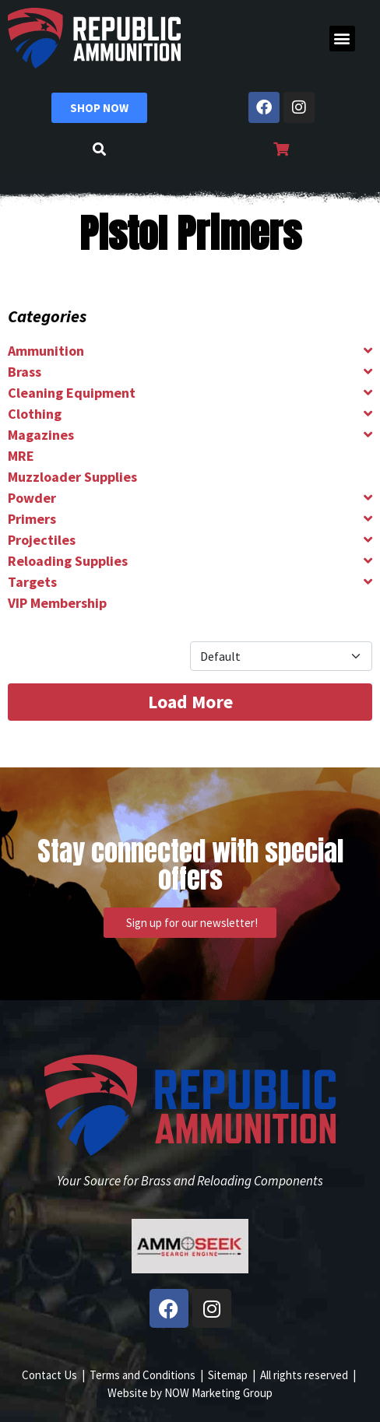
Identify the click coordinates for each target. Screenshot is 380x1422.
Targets (32, 582)
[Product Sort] (281, 656)
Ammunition (46, 351)
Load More (190, 702)
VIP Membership (57, 603)
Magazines (41, 435)
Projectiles (42, 540)
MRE (21, 456)
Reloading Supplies (68, 561)
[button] (342, 38)
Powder (32, 498)
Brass (24, 372)
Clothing (35, 414)
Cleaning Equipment (71, 393)
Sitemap (228, 1375)
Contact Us (49, 1375)
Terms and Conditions (142, 1375)
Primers (32, 519)
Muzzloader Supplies (72, 477)
